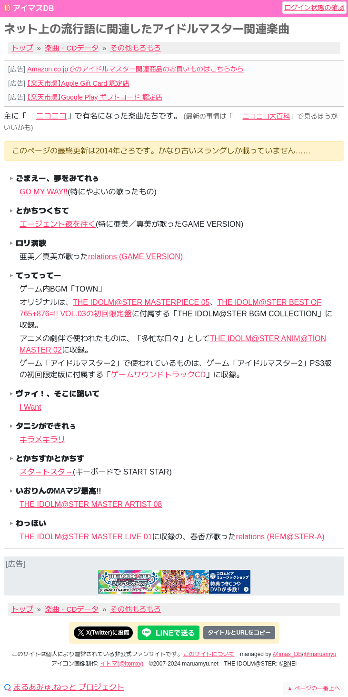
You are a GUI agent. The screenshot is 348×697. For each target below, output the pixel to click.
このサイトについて (209, 654)
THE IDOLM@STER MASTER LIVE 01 (86, 537)
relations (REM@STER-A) (280, 537)
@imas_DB (287, 654)
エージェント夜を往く (58, 224)
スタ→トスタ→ (46, 472)
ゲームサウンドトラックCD (158, 375)
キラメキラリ (42, 439)
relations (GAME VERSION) (135, 257)
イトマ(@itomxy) (121, 663)
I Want (30, 407)
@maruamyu (320, 654)
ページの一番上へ (313, 688)
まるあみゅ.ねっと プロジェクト (68, 687)
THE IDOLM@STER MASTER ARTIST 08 (91, 504)
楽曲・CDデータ (72, 48)
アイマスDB (33, 8)
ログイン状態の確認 (314, 7)
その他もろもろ (135, 48)
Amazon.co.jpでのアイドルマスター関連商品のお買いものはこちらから (135, 69)
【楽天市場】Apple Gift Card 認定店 (78, 83)
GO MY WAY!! (44, 192)
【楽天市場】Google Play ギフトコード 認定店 (94, 97)
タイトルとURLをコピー (239, 632)
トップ (22, 48)
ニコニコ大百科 (266, 116)
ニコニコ (51, 116)
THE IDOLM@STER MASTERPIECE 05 (141, 302)
